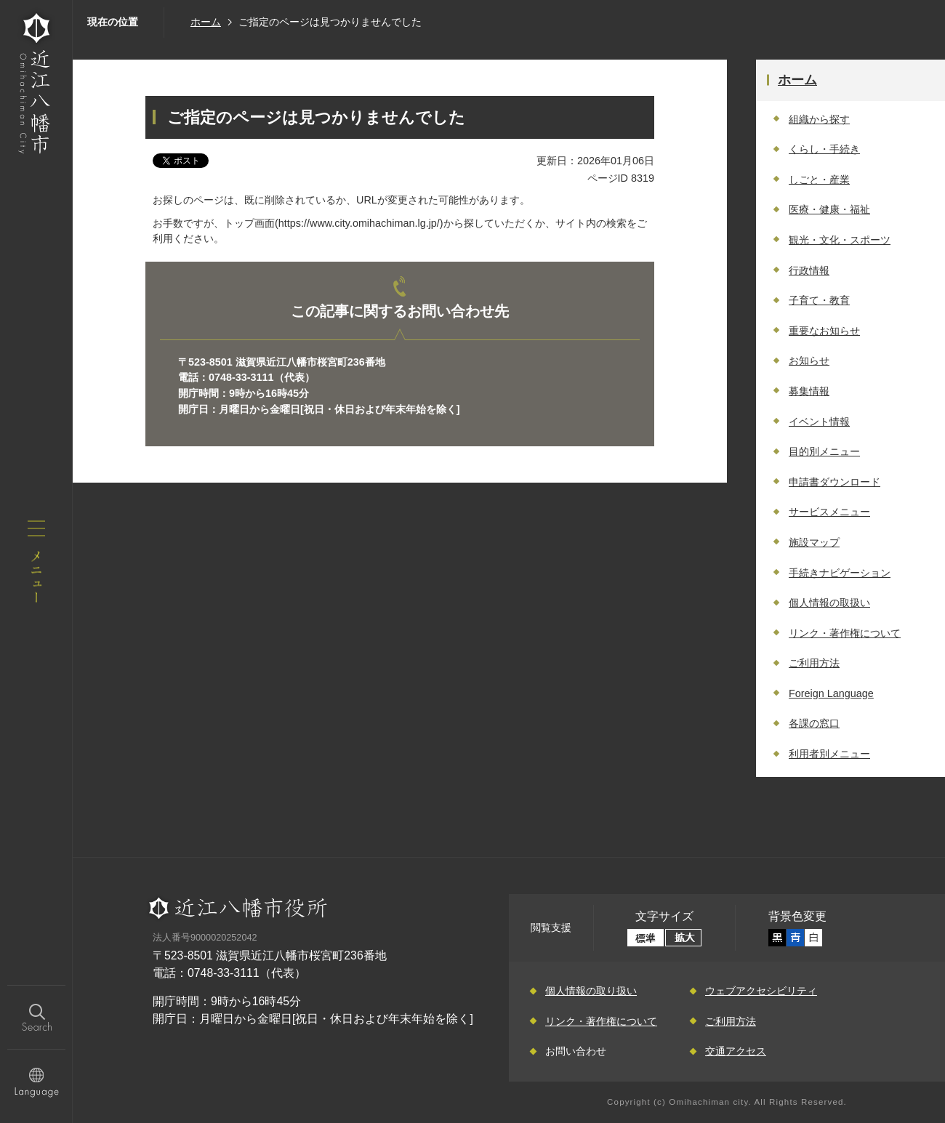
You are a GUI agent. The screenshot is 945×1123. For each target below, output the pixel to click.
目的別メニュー (824, 451)
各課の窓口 (814, 723)
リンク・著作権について (845, 633)
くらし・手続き (824, 149)
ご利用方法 (814, 663)
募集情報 (809, 391)
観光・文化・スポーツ (839, 240)
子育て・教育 (819, 300)
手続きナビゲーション (839, 573)
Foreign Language (831, 693)
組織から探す (819, 119)
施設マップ (814, 542)
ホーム (205, 22)
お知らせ (809, 360)
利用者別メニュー (829, 754)
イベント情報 (819, 421)
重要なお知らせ (824, 331)
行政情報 (809, 270)
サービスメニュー (829, 512)
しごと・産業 (819, 179)
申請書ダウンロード (834, 482)
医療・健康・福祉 (829, 209)
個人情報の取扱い (829, 602)
